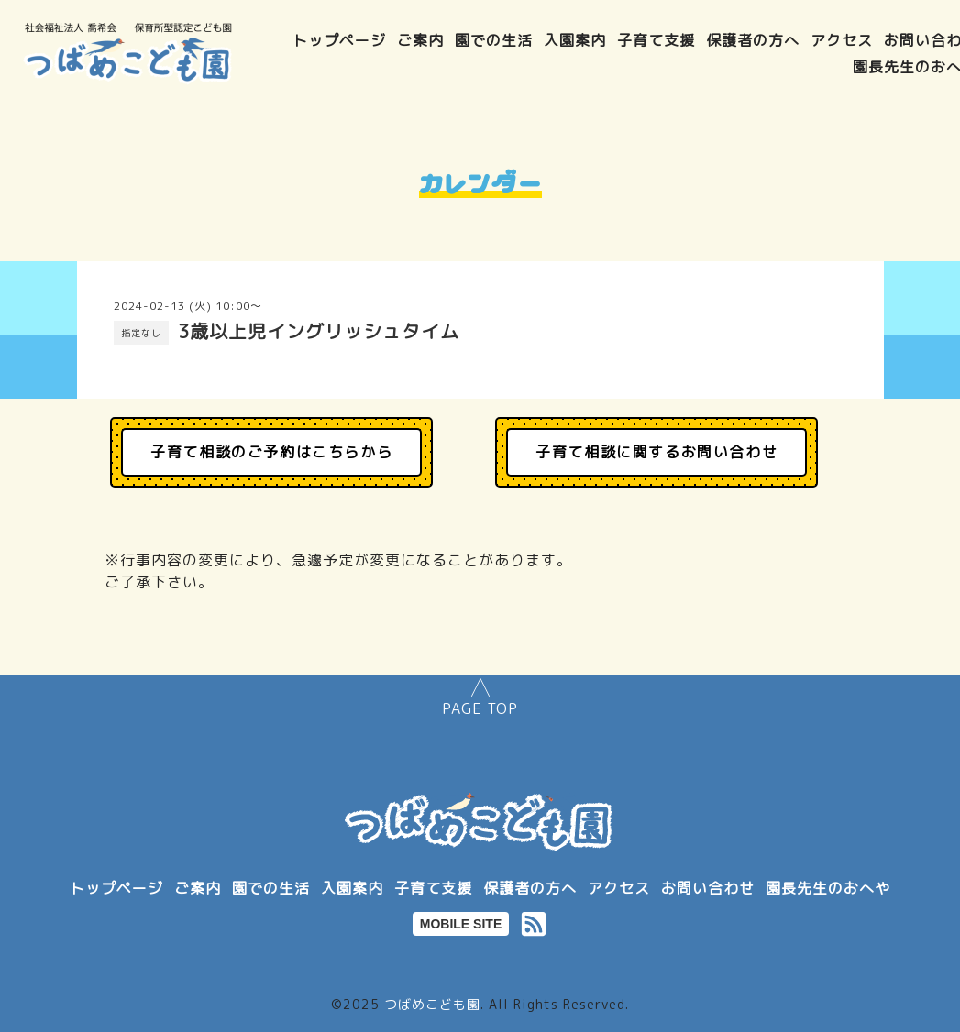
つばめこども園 (432, 1004)
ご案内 (420, 40)
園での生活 (494, 40)
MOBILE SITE (461, 924)
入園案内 (575, 40)
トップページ (339, 40)
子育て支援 (656, 40)
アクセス (842, 40)
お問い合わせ (708, 888)
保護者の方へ (753, 40)
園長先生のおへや (828, 888)
